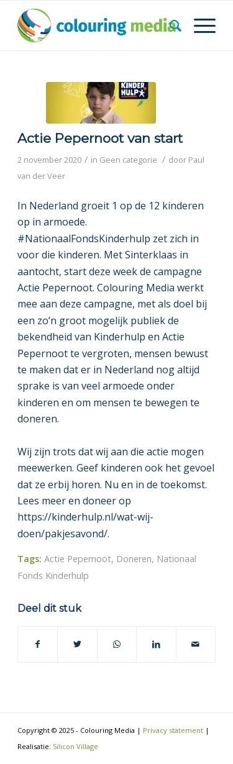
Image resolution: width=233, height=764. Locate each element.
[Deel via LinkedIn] (156, 644)
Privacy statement (173, 730)
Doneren (134, 559)
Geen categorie (128, 159)
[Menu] (198, 25)
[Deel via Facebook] (37, 644)
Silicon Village (75, 746)
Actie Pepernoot (77, 559)
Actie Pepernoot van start (100, 138)
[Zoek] (169, 25)
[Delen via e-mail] (195, 644)
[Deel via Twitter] (77, 644)
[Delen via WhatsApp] (117, 644)
